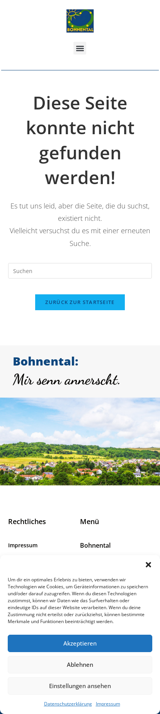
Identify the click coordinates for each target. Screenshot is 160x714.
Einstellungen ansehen (80, 686)
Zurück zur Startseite (79, 302)
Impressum (108, 703)
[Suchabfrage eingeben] (80, 270)
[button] (148, 565)
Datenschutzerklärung (68, 703)
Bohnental (95, 545)
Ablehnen (80, 664)
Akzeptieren (80, 643)
